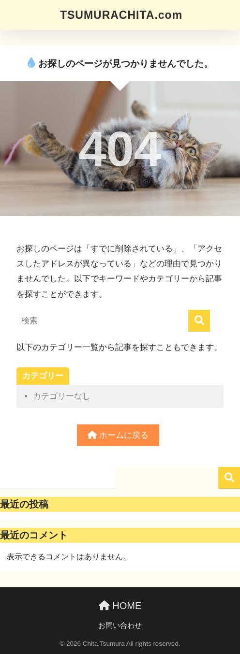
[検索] (199, 321)
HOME (120, 605)
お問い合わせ (120, 625)
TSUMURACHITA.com (121, 15)
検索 (229, 478)
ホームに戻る (118, 435)
